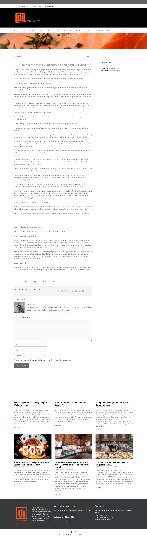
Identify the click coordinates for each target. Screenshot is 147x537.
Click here (57, 522)
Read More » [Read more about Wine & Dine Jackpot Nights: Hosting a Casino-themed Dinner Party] (17, 485)
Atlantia (63, 240)
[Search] (132, 30)
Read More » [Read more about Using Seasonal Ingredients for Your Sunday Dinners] (99, 429)
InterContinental (33, 94)
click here (86, 511)
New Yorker (87, 70)
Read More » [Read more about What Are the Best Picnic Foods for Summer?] (58, 425)
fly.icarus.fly (66, 310)
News (23, 30)
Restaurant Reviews (42, 282)
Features (32, 30)
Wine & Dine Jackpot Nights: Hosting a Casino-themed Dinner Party (31, 463)
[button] (58, 291)
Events (108, 30)
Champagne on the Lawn (50, 267)
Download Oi (98, 30)
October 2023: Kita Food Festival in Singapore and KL (112, 463)
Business (87, 30)
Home (15, 30)
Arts (58, 30)
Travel (41, 30)
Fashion (50, 30)
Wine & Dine (67, 30)
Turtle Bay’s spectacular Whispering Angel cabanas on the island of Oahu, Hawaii (72, 464)
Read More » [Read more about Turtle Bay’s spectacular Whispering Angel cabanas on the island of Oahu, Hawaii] (58, 494)
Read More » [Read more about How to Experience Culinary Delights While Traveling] (17, 427)
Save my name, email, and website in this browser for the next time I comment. (43, 360)
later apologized (43, 74)
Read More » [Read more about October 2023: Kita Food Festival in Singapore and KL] (99, 487)
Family (78, 30)
